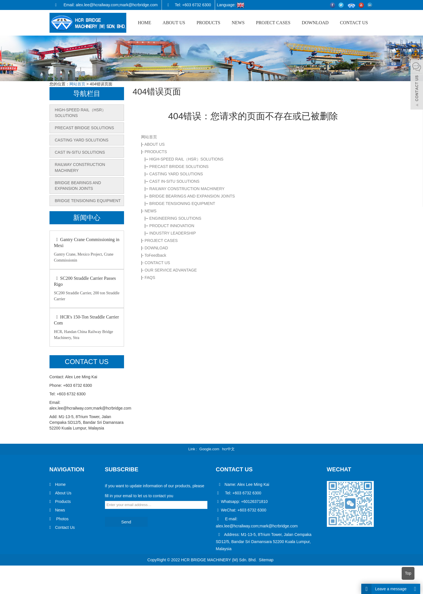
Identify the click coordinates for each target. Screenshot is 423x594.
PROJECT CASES (273, 22)
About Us (63, 493)
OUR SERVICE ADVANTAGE (171, 270)
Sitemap (266, 559)
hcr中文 (228, 449)
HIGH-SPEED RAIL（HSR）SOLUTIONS (186, 159)
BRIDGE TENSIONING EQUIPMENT (182, 203)
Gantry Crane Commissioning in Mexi (86, 242)
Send (126, 521)
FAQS (150, 277)
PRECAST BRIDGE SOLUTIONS (179, 166)
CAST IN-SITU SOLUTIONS (174, 181)
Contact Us (65, 527)
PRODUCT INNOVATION (171, 225)
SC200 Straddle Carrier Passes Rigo (85, 281)
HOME (144, 22)
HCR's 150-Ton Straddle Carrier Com (86, 320)
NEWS (238, 22)
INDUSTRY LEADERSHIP (172, 233)
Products (63, 501)
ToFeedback (155, 255)
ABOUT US (174, 22)
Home (60, 484)
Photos (62, 518)
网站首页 (77, 84)
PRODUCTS (208, 22)
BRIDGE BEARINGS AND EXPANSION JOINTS (192, 196)
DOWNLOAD (315, 22)
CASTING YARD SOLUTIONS (176, 174)
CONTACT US (354, 22)
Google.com (209, 449)
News (60, 510)
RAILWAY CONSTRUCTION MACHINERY (186, 188)
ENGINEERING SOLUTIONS (175, 218)
